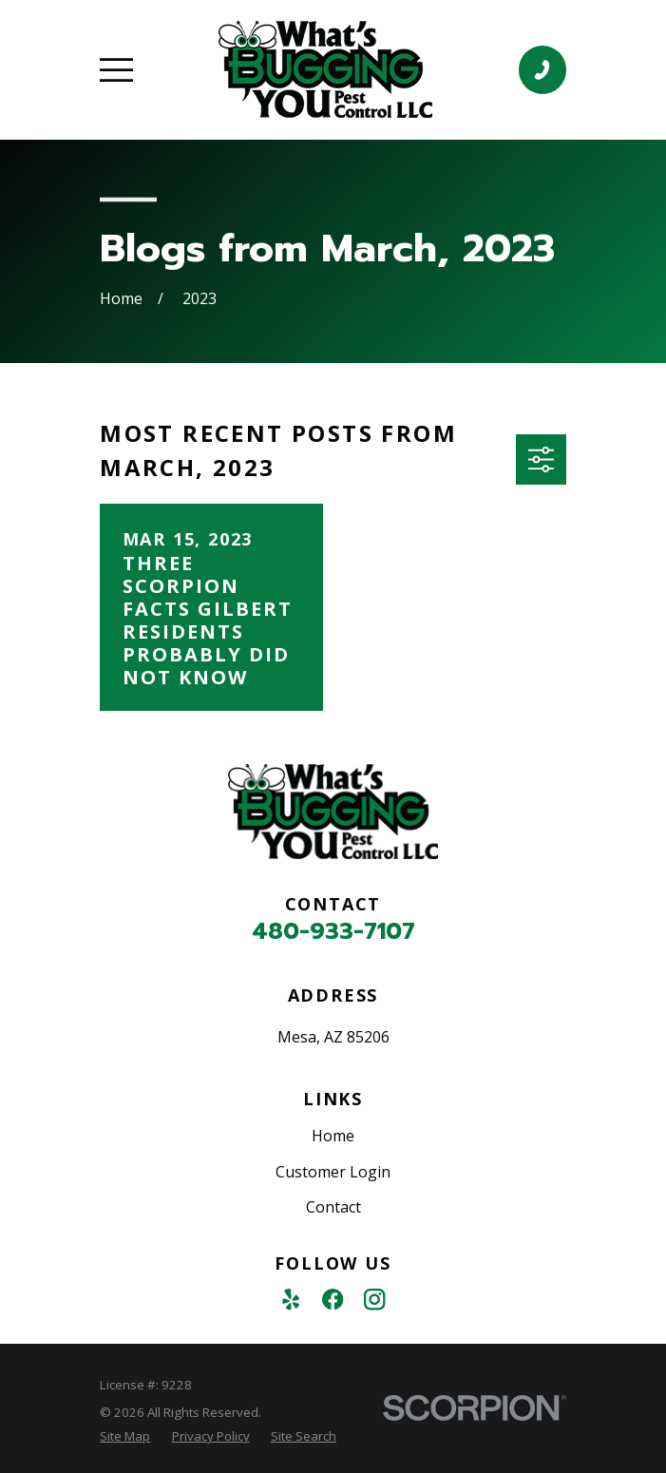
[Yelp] (290, 1299)
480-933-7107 (333, 931)
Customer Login (333, 1171)
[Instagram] (374, 1299)
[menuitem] (125, 1435)
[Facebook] (332, 1299)
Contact (333, 1206)
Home (333, 1135)
